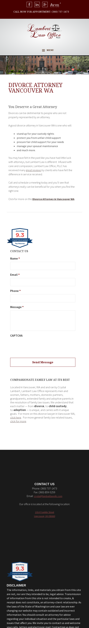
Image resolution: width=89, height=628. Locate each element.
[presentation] (36, 345)
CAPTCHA (16, 335)
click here (15, 417)
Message (17, 307)
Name (15, 258)
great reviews (33, 170)
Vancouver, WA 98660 (44, 601)
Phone (15, 291)
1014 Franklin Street (44, 597)
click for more (18, 421)
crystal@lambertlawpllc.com (48, 581)
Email (15, 275)
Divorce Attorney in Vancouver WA (53, 199)
